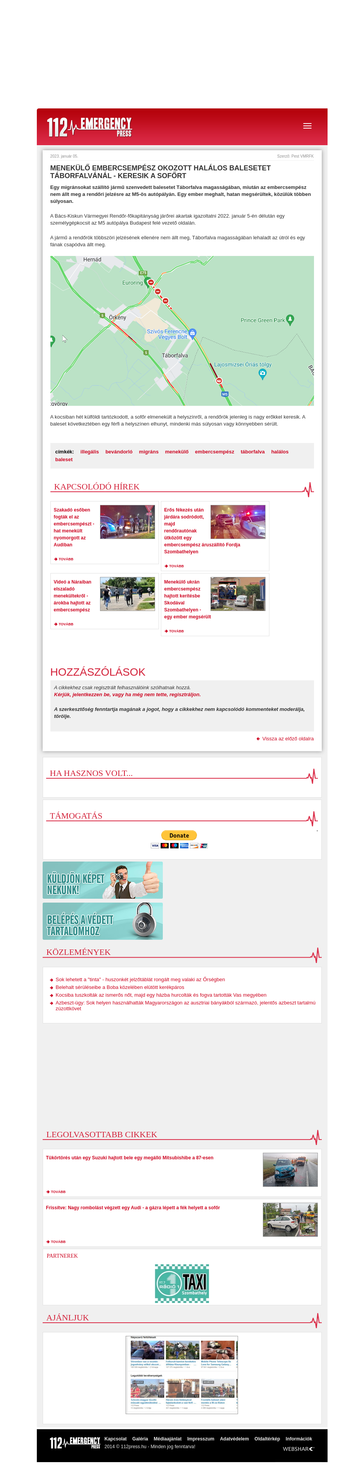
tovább (66, 559)
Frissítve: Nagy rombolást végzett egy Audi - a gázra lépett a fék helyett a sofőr (133, 1207)
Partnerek (62, 1256)
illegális (90, 452)
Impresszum (200, 1439)
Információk (299, 1439)
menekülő (177, 452)
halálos (280, 452)
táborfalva (253, 452)
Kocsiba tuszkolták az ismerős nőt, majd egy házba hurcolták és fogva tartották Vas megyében (161, 995)
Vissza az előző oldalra (288, 739)
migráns (149, 452)
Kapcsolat (116, 1439)
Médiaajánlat (167, 1439)
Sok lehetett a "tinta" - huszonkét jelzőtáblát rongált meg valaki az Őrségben (140, 979)
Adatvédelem (234, 1439)
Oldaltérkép (267, 1439)
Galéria (140, 1439)
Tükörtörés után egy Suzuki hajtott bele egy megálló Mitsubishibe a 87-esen (130, 1157)
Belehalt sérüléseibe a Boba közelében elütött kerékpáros (120, 987)
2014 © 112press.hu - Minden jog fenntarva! (150, 1446)
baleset (64, 459)
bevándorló (119, 452)
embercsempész (214, 452)
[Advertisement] (182, 54)
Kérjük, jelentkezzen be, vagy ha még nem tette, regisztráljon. (127, 694)
